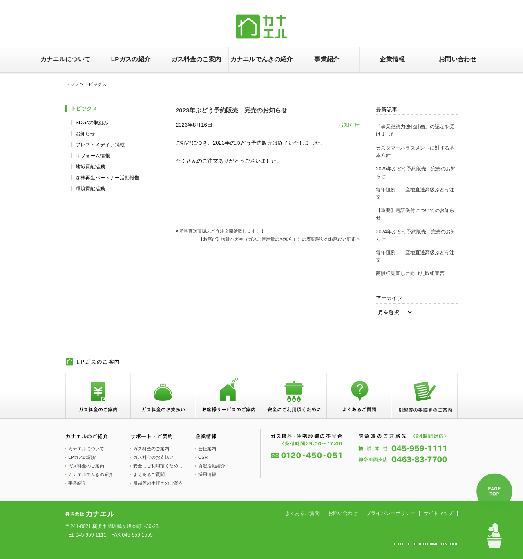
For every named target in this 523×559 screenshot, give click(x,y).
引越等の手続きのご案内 (158, 483)
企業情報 (392, 59)
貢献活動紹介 (211, 465)
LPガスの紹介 (130, 59)
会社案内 (207, 448)
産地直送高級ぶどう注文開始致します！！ (222, 230)
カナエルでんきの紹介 (261, 59)
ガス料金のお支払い (153, 457)
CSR (203, 457)
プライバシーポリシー (390, 513)
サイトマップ (438, 513)
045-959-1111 (91, 535)
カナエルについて (65, 59)
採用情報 (207, 474)
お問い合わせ (457, 59)
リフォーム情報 (93, 156)
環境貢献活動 (90, 189)
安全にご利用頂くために (158, 465)
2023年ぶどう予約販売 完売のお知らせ (231, 110)
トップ (72, 84)
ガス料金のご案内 (196, 59)
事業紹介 (326, 59)
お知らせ (85, 133)
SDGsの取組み (92, 122)
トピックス (84, 108)
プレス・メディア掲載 (100, 145)
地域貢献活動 (90, 167)
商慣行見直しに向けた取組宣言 (410, 273)
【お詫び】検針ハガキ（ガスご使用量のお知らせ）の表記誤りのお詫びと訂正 (277, 239)
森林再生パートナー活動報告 (107, 178)
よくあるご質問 (149, 474)
